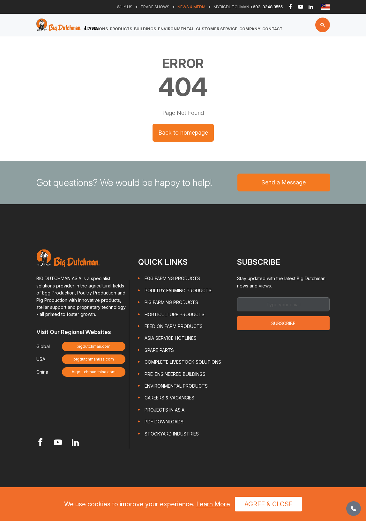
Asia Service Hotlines (171, 338)
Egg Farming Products (172, 278)
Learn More (213, 504)
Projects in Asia (164, 410)
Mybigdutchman (231, 6)
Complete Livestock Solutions (183, 362)
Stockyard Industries (172, 433)
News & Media (191, 6)
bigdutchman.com (93, 346)
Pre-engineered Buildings (175, 374)
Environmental (176, 28)
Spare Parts (159, 350)
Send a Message (283, 182)
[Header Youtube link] (300, 7)
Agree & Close (268, 504)
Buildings (145, 28)
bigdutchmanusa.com (93, 359)
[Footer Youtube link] (58, 443)
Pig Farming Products (171, 302)
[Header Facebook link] (290, 7)
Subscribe (283, 323)
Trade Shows (154, 6)
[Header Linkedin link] (310, 7)
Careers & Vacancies (169, 397)
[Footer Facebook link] (40, 443)
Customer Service (216, 28)
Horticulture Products (175, 314)
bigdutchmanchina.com (94, 371)
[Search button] (322, 25)
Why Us (124, 6)
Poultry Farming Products (178, 290)
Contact (272, 28)
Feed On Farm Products (174, 326)
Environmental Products (176, 386)
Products (121, 28)
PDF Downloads (164, 421)
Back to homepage (183, 132)
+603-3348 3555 (266, 6)
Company (249, 28)
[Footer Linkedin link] (75, 443)
